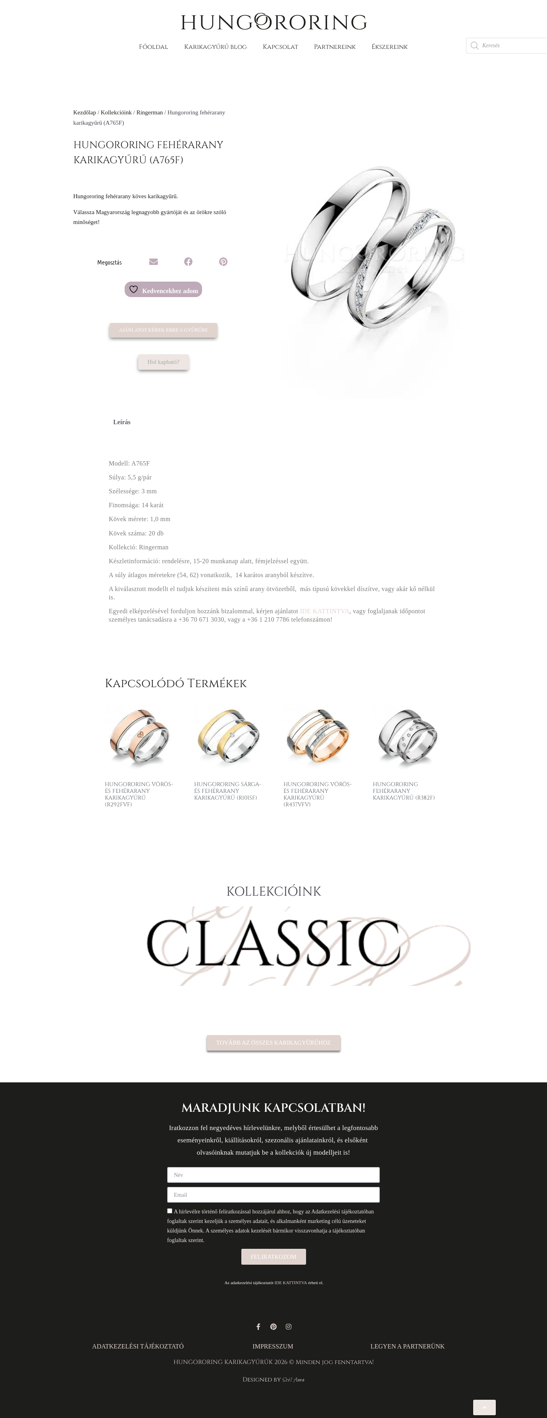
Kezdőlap (84, 112)
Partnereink (335, 47)
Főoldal (153, 47)
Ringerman (150, 112)
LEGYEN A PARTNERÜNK (407, 1346)
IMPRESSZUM (272, 1346)
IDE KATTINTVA (324, 611)
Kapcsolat (280, 47)
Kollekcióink (116, 112)
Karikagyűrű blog (215, 47)
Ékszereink (390, 47)
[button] (153, 262)
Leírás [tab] (122, 422)
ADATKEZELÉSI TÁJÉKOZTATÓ (138, 1346)
